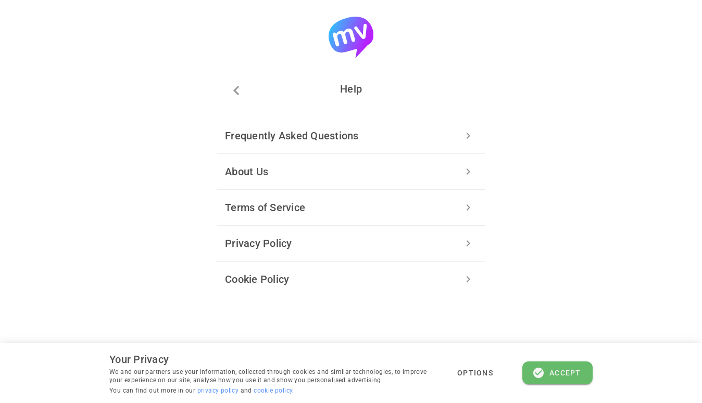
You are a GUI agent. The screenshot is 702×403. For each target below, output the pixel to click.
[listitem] (351, 135)
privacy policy (219, 390)
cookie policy (273, 390)
